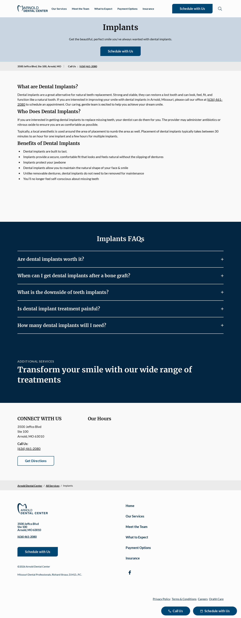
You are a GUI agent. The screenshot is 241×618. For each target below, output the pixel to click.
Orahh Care (216, 599)
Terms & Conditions (184, 599)
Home (130, 506)
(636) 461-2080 (88, 66)
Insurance (148, 8)
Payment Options (127, 8)
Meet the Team (80, 8)
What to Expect (103, 8)
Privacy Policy (161, 599)
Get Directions (36, 461)
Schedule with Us (192, 8)
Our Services (59, 8)
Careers (203, 599)
